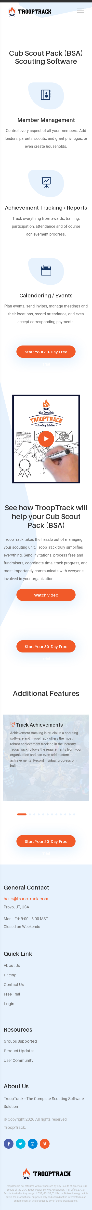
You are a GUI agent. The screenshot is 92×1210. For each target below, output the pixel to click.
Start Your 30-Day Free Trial (46, 353)
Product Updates (19, 1050)
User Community (18, 1060)
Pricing (10, 974)
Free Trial (12, 994)
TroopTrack (14, 1127)
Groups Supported (20, 1041)
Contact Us (14, 984)
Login (9, 1003)
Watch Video (46, 595)
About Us (12, 965)
